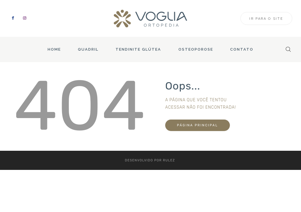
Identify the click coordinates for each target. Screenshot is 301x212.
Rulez (169, 160)
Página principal (197, 125)
